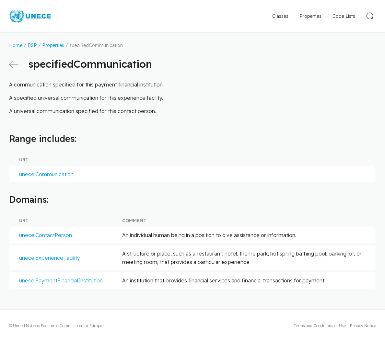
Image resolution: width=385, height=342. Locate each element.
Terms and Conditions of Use (320, 325)
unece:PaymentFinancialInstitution (61, 280)
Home (15, 45)
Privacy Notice (363, 325)
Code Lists (343, 16)
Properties (310, 16)
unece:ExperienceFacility (49, 258)
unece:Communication (46, 174)
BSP (32, 45)
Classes (280, 16)
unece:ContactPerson (45, 235)
